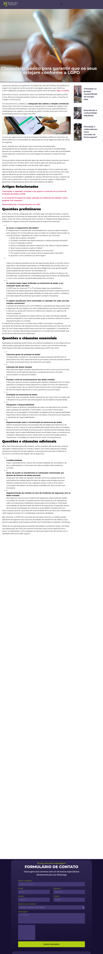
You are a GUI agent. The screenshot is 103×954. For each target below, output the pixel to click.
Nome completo (25, 772)
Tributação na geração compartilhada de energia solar (91, 94)
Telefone (57, 780)
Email (20, 780)
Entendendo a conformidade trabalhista (91, 113)
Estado (21, 788)
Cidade (56, 788)
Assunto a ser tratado (27, 796)
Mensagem (23, 803)
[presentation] (26, 824)
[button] (61, 4)
